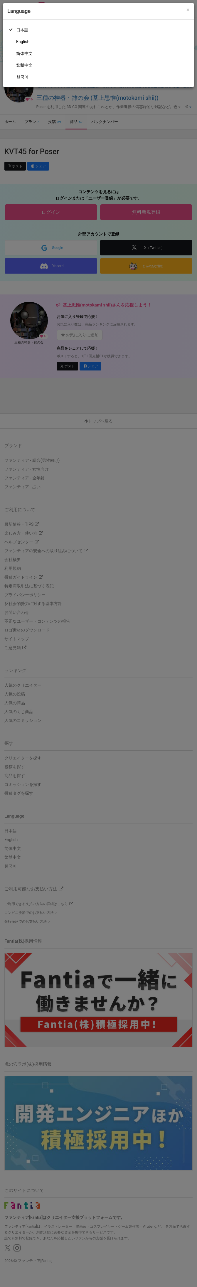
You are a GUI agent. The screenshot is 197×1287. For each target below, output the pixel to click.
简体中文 (24, 53)
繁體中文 (24, 65)
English (22, 41)
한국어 (22, 77)
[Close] (188, 10)
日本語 (22, 30)
